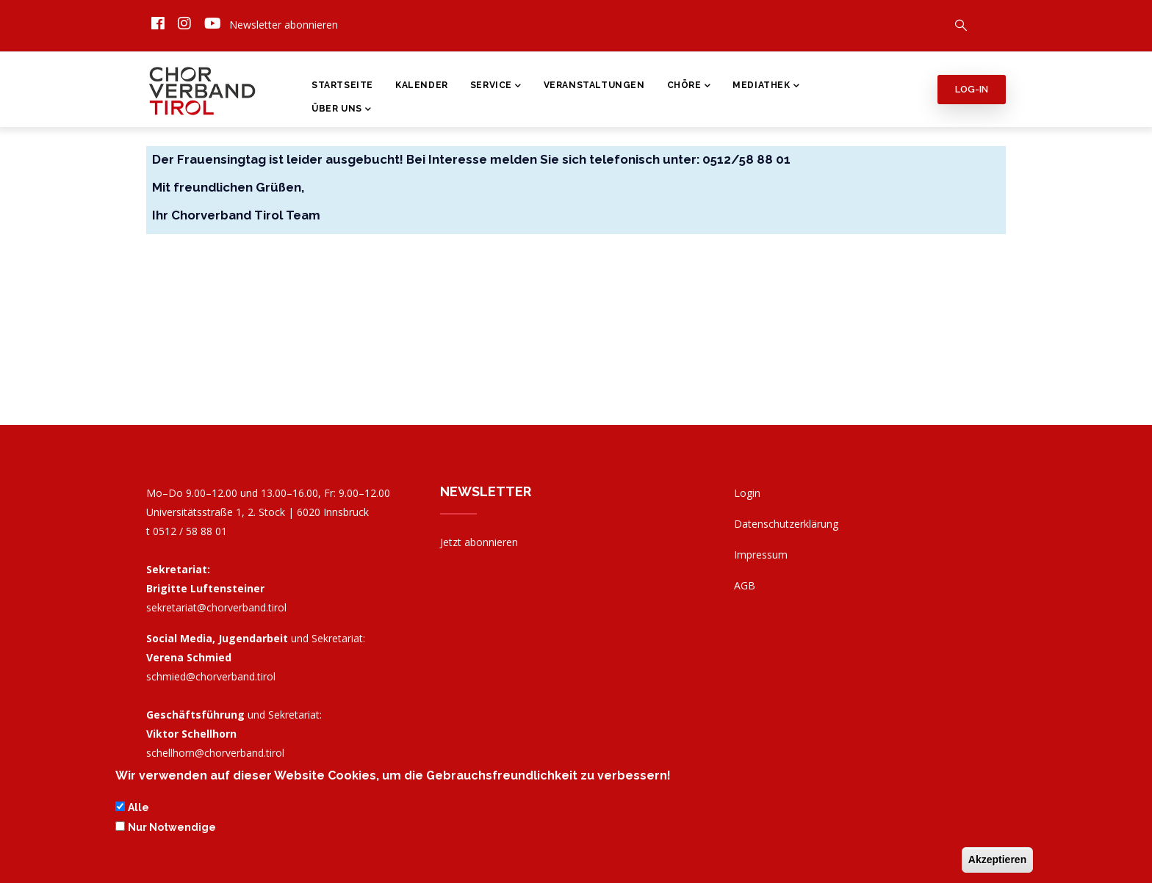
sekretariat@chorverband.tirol (216, 607)
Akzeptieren (997, 860)
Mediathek (765, 86)
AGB (744, 585)
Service (496, 86)
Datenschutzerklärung (786, 524)
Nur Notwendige (172, 828)
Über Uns (341, 110)
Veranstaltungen (594, 85)
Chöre (689, 86)
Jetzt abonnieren (479, 542)
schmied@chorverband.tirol (211, 676)
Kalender (421, 85)
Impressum (761, 555)
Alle (138, 809)
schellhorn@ (215, 753)
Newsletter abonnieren (283, 25)
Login (747, 493)
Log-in (971, 89)
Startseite (342, 85)
